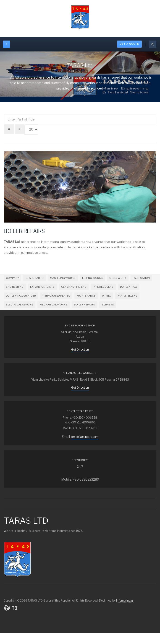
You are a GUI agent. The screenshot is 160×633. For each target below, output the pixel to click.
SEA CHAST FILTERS (73, 286)
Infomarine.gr (125, 600)
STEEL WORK (117, 277)
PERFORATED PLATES (56, 295)
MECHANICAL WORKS (53, 304)
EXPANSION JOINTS (42, 286)
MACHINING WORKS (63, 277)
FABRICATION (141, 277)
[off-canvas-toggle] (6, 44)
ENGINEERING (15, 286)
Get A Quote (129, 43)
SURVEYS (108, 304)
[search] (152, 44)
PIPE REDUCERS (103, 286)
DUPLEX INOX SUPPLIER (21, 295)
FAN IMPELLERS (127, 295)
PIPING (106, 295)
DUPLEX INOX (128, 286)
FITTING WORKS (92, 277)
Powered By (10, 607)
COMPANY (12, 277)
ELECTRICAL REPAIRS (19, 304)
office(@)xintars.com (84, 436)
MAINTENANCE (86, 295)
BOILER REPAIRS (24, 231)
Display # (156, 117)
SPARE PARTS (34, 277)
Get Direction (80, 349)
